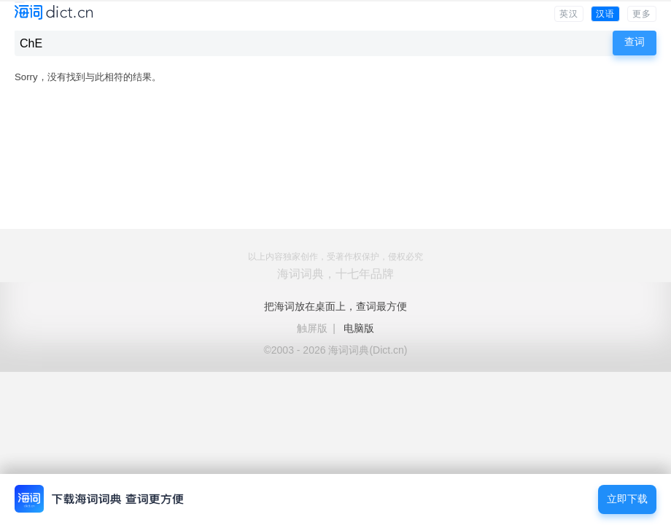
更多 (641, 14)
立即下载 (627, 499)
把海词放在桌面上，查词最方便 (335, 306)
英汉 (568, 14)
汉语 (605, 14)
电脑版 (359, 328)
